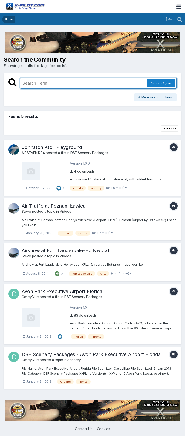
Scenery (74, 360)
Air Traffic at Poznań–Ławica (54, 206)
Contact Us (83, 429)
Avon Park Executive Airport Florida (62, 291)
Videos (65, 211)
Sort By (169, 128)
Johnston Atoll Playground (52, 147)
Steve (26, 211)
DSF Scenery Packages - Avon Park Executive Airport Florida (91, 354)
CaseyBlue (30, 297)
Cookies (103, 429)
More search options (155, 97)
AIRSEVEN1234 (33, 153)
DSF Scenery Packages (89, 153)
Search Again (161, 83)
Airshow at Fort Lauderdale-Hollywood (65, 250)
